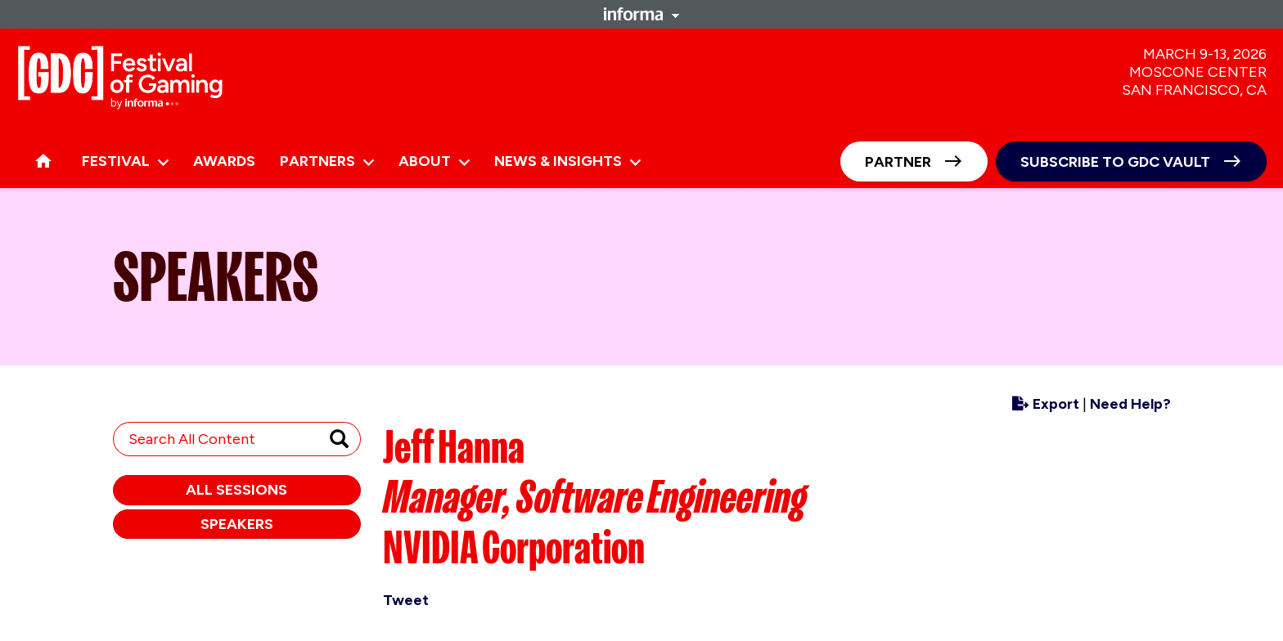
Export (1045, 404)
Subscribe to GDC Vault (1115, 162)
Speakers (236, 524)
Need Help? (1130, 404)
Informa (641, 13)
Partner (898, 162)
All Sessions (236, 490)
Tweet (406, 600)
